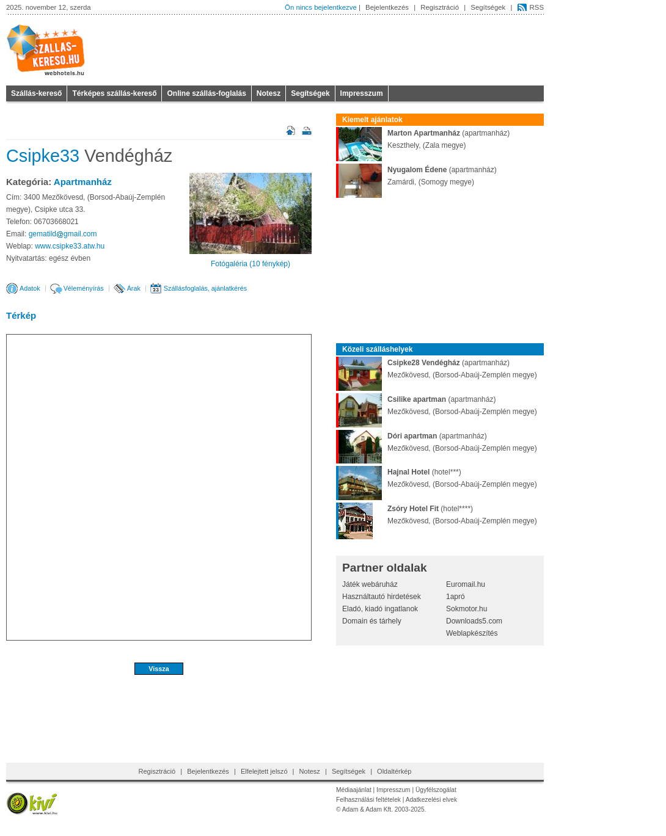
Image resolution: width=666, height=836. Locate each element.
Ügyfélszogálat (435, 790)
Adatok (30, 288)
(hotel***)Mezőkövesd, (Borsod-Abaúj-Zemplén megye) (436, 478)
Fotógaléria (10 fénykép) (250, 264)
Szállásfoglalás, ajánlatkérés (205, 288)
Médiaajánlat (353, 790)
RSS (537, 7)
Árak (134, 288)
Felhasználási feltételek (368, 799)
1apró (455, 596)
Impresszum (361, 93)
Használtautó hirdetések (381, 596)
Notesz (268, 93)
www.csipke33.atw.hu (69, 246)
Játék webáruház (370, 584)
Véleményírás (84, 288)
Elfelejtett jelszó (264, 771)
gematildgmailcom (63, 234)
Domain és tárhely (371, 621)
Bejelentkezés (387, 7)
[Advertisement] (159, 715)
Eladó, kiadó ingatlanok (380, 609)
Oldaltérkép (394, 771)
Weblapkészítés (472, 633)
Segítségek (487, 7)
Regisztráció (439, 7)
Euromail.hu (465, 584)
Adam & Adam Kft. (367, 809)
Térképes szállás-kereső (114, 93)
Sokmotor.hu (466, 609)
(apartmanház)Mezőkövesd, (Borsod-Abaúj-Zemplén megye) (436, 369)
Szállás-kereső (36, 93)
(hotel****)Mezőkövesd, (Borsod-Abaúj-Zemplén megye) (436, 515)
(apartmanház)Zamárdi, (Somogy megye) (416, 176)
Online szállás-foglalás (206, 93)
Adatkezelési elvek (431, 799)
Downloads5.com (474, 621)
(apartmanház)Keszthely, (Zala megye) (423, 139)
